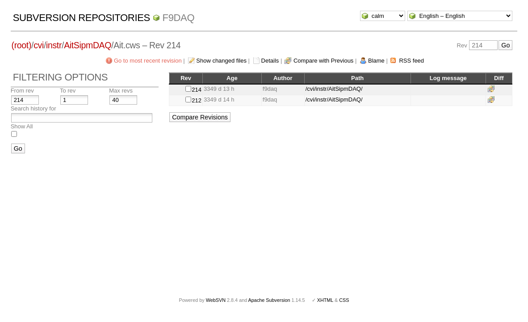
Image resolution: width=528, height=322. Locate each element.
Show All (22, 126)
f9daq (179, 17)
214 (196, 89)
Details (270, 60)
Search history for (33, 108)
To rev (67, 90)
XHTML (325, 300)
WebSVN (216, 300)
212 (196, 100)
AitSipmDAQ (87, 45)
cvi (39, 45)
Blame (376, 60)
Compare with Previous (323, 60)
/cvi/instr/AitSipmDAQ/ (334, 88)
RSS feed (411, 60)
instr (54, 45)
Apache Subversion (269, 300)
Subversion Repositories (81, 17)
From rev (22, 90)
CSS (344, 300)
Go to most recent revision (148, 60)
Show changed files (221, 60)
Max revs (121, 90)
